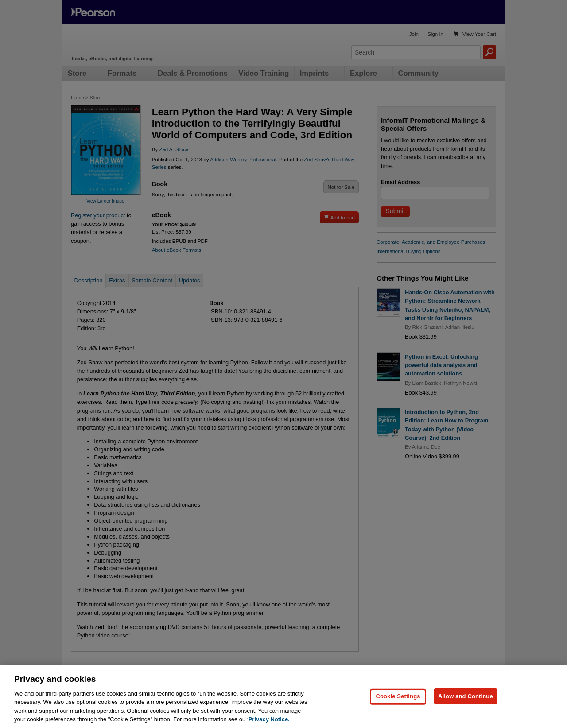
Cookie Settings (398, 709)
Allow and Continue (465, 709)
